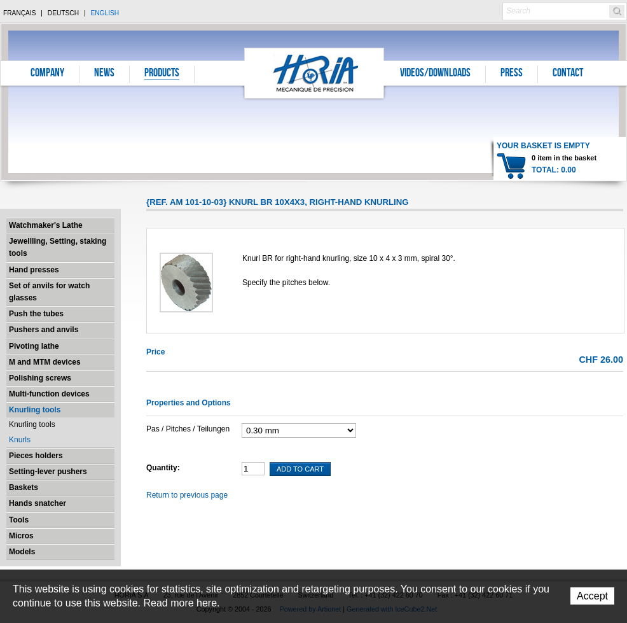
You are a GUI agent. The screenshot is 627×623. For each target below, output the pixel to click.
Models (22, 551)
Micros (21, 535)
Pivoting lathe (34, 346)
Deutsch (63, 13)
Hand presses (34, 269)
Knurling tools (34, 409)
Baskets (23, 487)
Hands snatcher (37, 503)
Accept (592, 596)
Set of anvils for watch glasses (49, 291)
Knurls (20, 439)
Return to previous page (187, 495)
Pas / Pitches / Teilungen (188, 428)
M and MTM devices (45, 362)
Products (161, 74)
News (104, 74)
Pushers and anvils (43, 329)
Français (19, 13)
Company (47, 74)
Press (511, 74)
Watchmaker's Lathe (46, 225)
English (104, 13)
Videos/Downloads (435, 74)
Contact (568, 74)
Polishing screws (40, 378)
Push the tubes (36, 313)
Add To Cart (300, 469)
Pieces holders (36, 455)
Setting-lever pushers (48, 471)
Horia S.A (314, 73)
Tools (19, 519)
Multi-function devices (49, 393)
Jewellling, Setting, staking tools (57, 247)
